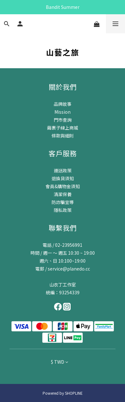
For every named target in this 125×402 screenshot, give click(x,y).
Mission (62, 112)
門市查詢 (63, 120)
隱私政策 (63, 210)
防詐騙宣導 (63, 202)
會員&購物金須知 (62, 186)
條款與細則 (63, 135)
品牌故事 (63, 104)
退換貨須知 (63, 178)
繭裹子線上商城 (62, 127)
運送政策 (63, 170)
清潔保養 (63, 194)
